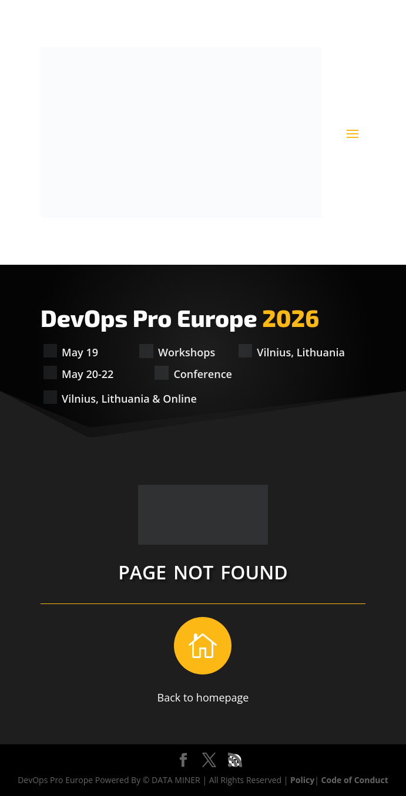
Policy (302, 779)
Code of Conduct (354, 779)
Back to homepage (203, 697)
